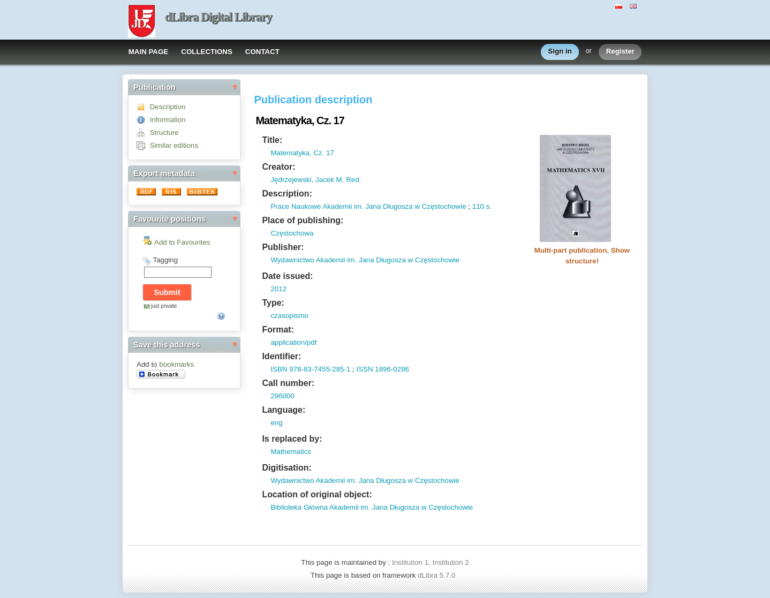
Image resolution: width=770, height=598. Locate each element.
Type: (273, 302)
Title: (272, 140)
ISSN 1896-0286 (382, 369)
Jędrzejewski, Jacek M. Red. (315, 180)
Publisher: (283, 247)
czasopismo (289, 316)
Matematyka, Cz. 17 (302, 153)
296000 (282, 396)
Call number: (288, 383)
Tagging (165, 260)
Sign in (560, 51)
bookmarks (176, 364)
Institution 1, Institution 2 (430, 562)
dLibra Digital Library (218, 17)
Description (168, 107)
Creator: (278, 166)
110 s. (482, 206)
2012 (278, 289)
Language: (283, 409)
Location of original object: (317, 494)
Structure (164, 132)
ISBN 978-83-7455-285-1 (310, 369)
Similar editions (174, 145)
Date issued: (287, 276)
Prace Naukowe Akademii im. (316, 206)
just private (164, 306)
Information (168, 120)
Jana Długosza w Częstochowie (415, 206)
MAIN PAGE (149, 52)
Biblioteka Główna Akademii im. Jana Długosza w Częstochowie (371, 507)
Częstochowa (291, 233)
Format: (278, 329)
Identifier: (281, 356)
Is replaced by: (292, 438)
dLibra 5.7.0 (437, 575)
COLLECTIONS (206, 52)
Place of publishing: (302, 220)
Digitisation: (286, 467)
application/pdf (293, 342)
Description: (287, 193)
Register (620, 51)
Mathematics (290, 452)
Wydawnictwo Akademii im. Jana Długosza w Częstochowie (364, 260)
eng (276, 423)
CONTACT (262, 52)
